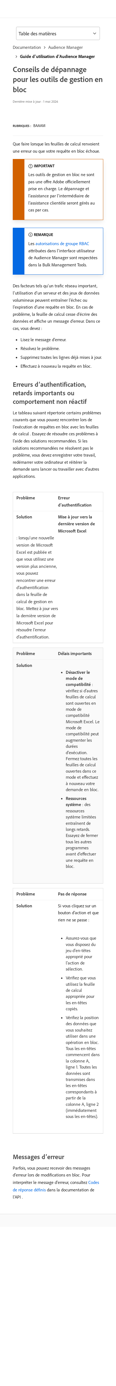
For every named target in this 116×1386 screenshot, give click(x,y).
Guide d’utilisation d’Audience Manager (57, 56)
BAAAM (39, 125)
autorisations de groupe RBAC (62, 243)
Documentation (27, 47)
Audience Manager (65, 47)
